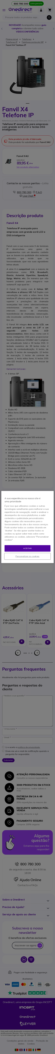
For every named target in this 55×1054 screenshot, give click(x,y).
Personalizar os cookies (27, 556)
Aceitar (27, 548)
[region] (27, 527)
